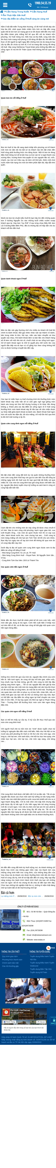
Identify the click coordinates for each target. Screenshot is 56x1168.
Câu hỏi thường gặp (10, 966)
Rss (48, 948)
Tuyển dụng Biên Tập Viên (41, 969)
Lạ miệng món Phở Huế (9, 896)
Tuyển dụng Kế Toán (38, 972)
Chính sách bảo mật (10, 963)
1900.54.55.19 (42, 3)
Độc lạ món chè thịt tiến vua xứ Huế (36, 896)
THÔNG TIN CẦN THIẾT (10, 951)
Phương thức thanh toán (12, 960)
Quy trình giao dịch (10, 956)
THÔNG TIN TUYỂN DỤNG (39, 951)
